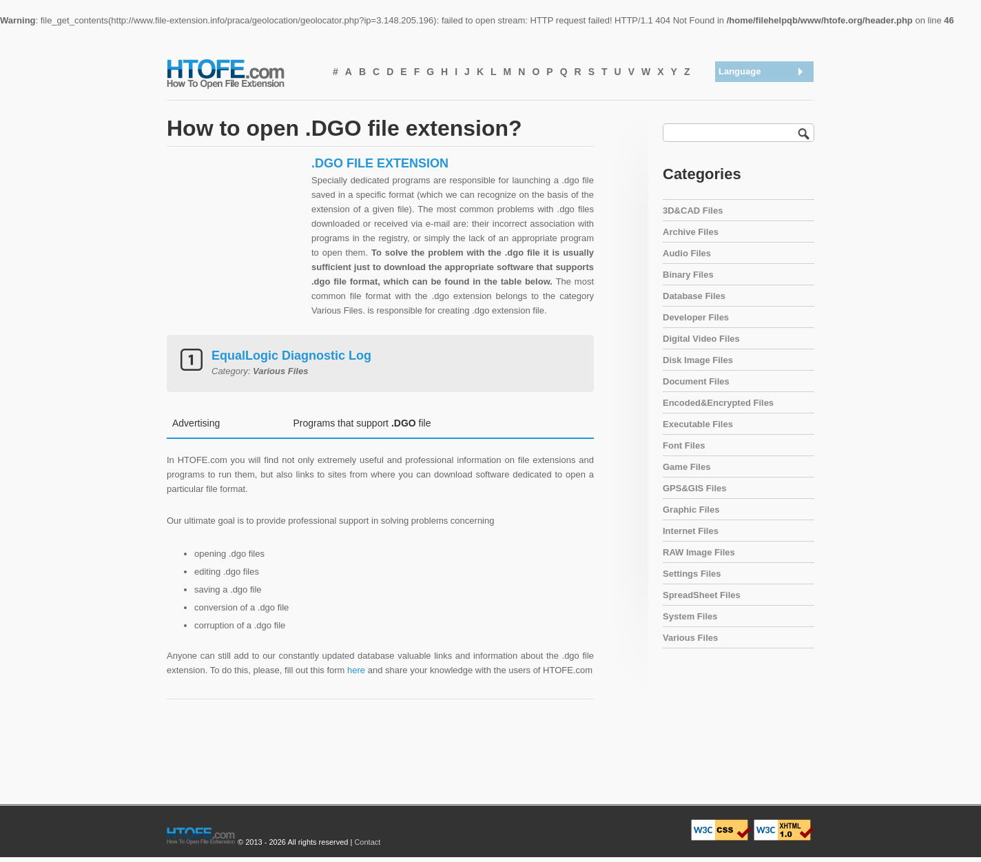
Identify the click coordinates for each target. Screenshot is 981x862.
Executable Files (698, 424)
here (356, 670)
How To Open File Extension (241, 73)
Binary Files (688, 274)
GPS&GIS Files (694, 488)
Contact (367, 842)
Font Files (684, 445)
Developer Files (696, 317)
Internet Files (691, 531)
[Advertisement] (235, 242)
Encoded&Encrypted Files (718, 403)
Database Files (694, 296)
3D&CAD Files (693, 210)
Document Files (696, 381)
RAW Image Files (699, 552)
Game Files (686, 467)
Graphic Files (691, 509)
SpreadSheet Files (702, 595)
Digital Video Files (701, 338)
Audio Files (687, 253)
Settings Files (692, 573)
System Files (690, 616)
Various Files (690, 638)
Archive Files (691, 232)
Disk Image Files (698, 360)
